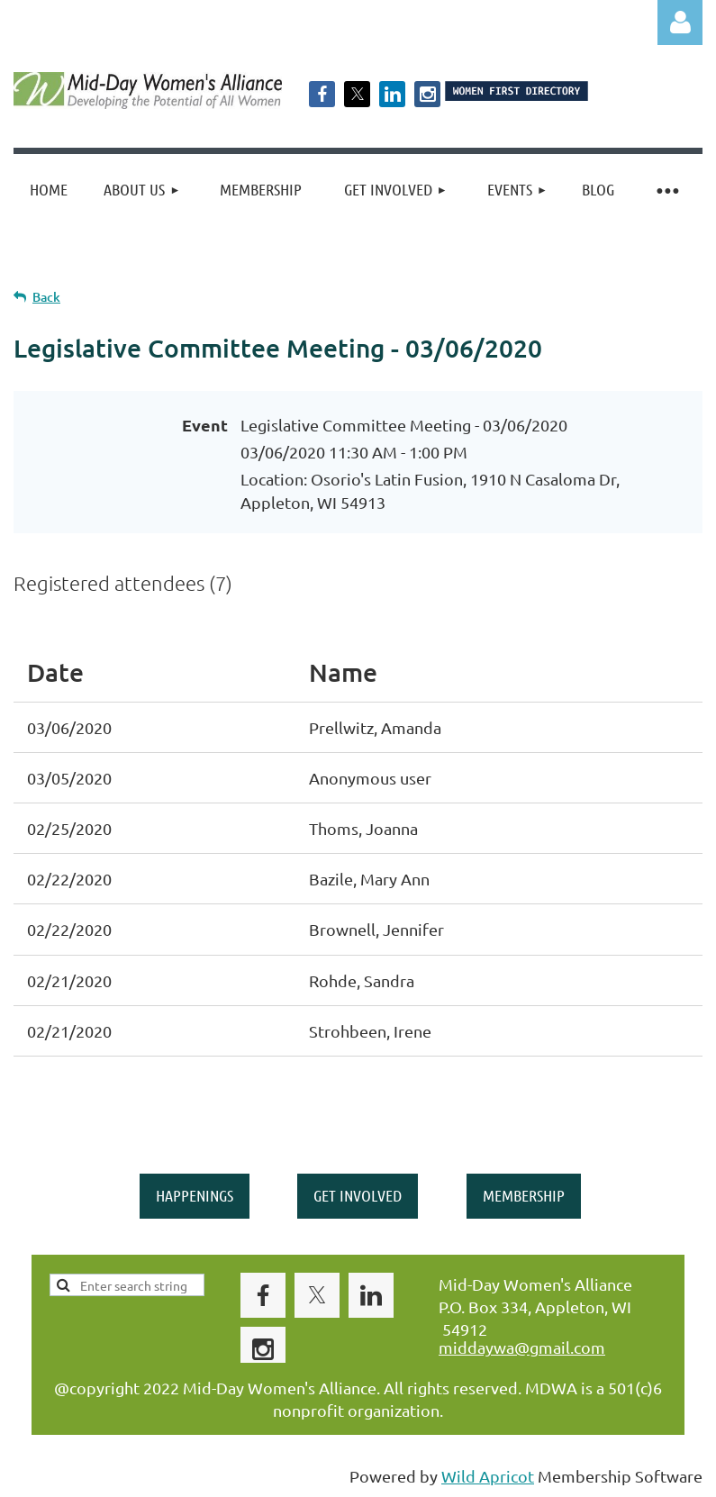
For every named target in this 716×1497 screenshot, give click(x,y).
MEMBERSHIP (524, 1195)
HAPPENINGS (194, 1195)
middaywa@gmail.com (522, 1347)
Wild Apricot (487, 1475)
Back (46, 296)
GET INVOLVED (357, 1195)
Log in (679, 22)
